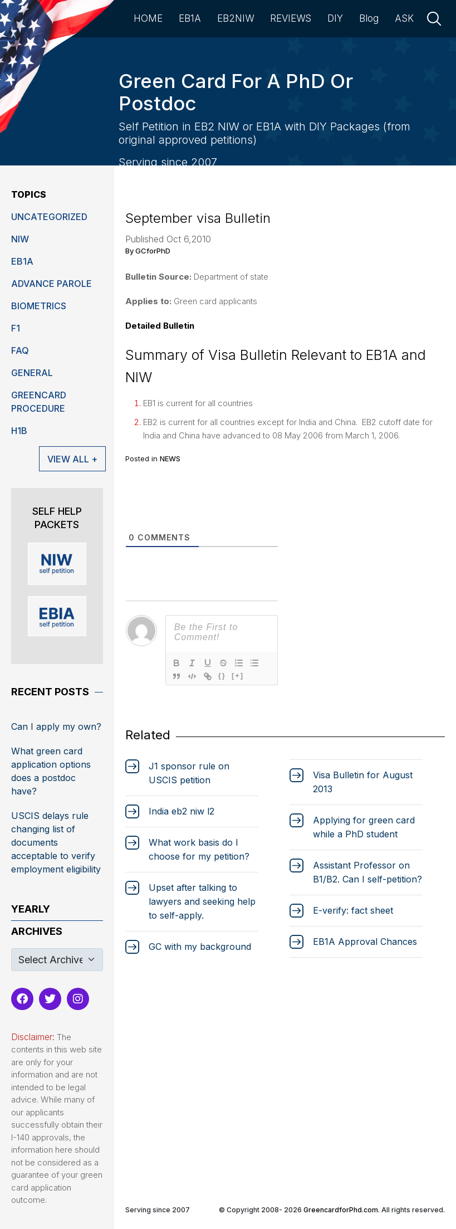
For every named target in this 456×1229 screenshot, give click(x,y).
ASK (404, 18)
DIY (335, 18)
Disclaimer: (33, 1036)
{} (222, 675)
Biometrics (38, 305)
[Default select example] (57, 959)
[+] (238, 675)
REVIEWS (290, 18)
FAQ (20, 350)
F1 (15, 328)
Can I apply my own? (56, 726)
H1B (19, 430)
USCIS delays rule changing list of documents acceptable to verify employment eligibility (56, 842)
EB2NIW (235, 18)
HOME (148, 18)
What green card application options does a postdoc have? (51, 771)
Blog (369, 18)
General (32, 372)
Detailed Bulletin (159, 325)
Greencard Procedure (38, 401)
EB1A (190, 18)
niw (20, 239)
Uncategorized (49, 216)
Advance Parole (51, 283)
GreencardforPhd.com (340, 1210)
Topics (28, 194)
